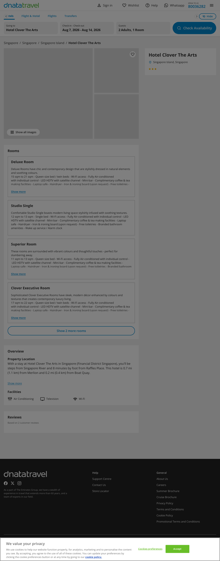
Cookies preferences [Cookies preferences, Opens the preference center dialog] (150, 549)
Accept (177, 549)
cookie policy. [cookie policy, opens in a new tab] (93, 557)
